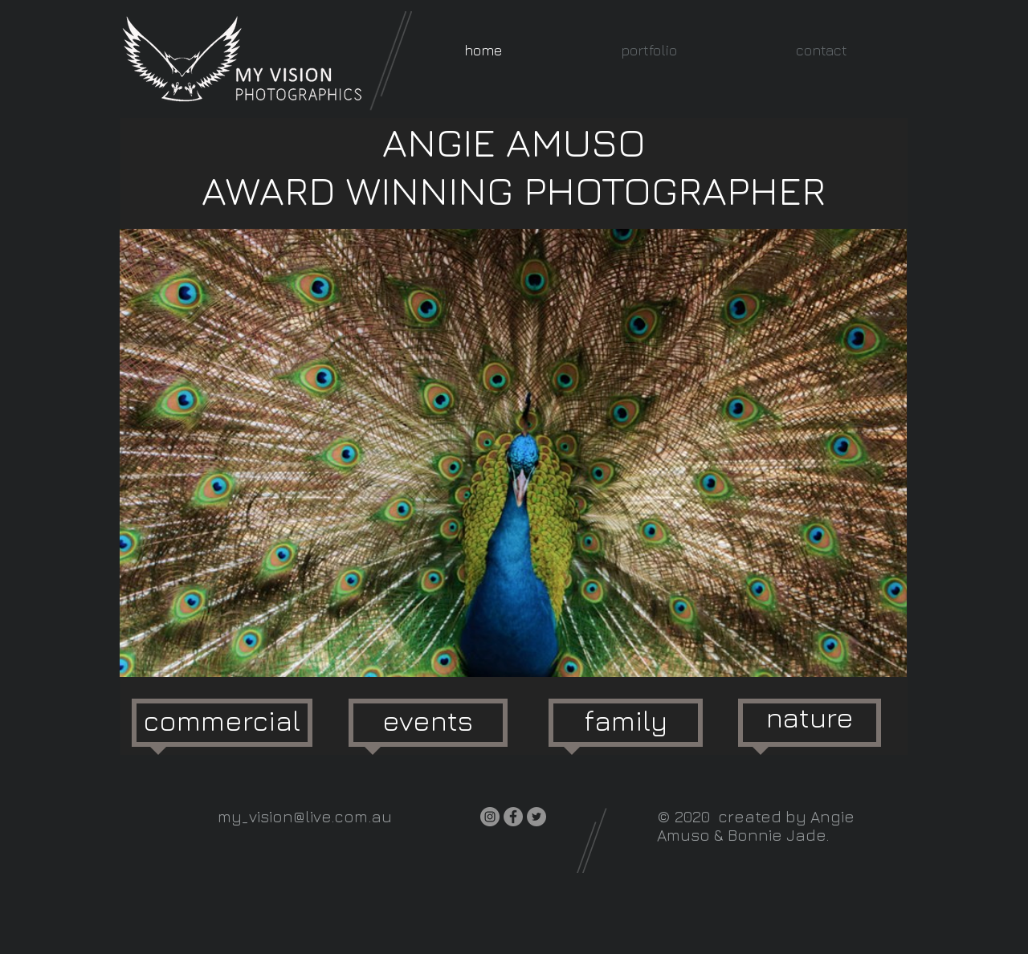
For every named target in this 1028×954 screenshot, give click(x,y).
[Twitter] (536, 816)
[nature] (809, 717)
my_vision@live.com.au (305, 816)
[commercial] (222, 720)
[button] (648, 50)
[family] (625, 721)
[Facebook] (513, 816)
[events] (427, 721)
